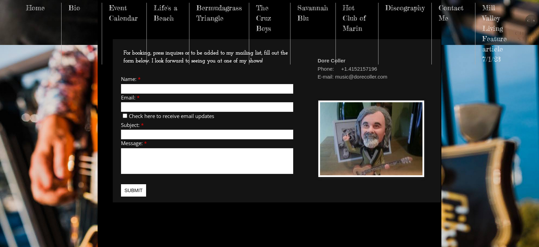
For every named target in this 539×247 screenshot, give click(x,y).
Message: (134, 143)
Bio (74, 7)
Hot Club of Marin (354, 18)
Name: (131, 78)
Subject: (132, 124)
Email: (130, 97)
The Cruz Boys (263, 18)
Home (35, 7)
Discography (405, 7)
